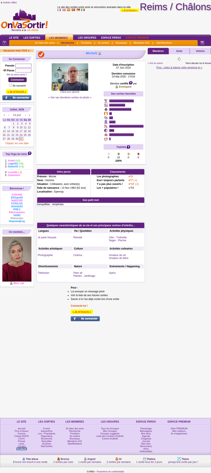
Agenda (146, 436)
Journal (146, 441)
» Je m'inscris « (129, 10)
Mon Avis (146, 443)
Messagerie (146, 431)
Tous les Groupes (110, 428)
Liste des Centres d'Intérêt (109, 436)
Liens (21, 443)
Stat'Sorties (47, 446)
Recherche (67, 42)
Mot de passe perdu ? (17, 74)
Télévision (43, 272)
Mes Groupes (110, 431)
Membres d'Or (142, 42)
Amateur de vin (117, 255)
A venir (46, 428)
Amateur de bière (118, 258)
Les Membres (58, 38)
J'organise (146, 438)
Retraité (77, 237)
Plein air (78, 272)
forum (208, 63)
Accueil (21, 428)
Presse (21, 441)
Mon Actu (146, 433)
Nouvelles (47, 441)
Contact (22, 446)
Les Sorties (31, 37)
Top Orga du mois (16, 154)
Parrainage (146, 428)
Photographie (45, 255)
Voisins (200, 51)
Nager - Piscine (117, 240)
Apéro (112, 272)
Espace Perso (111, 37)
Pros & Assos (21, 431)
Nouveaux (121, 42)
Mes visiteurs (179, 431)
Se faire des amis (45, 42)
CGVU (21, 438)
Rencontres (146, 446)
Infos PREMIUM (179, 428)
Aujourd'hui (47, 431)
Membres (158, 51)
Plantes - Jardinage (84, 275)
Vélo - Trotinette (118, 237)
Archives (46, 443)
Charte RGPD (21, 436)
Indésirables (146, 451)
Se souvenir (19, 85)
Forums (22, 433)
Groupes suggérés (110, 433)
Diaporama (46, 436)
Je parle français (47, 237)
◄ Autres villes (8, 2)
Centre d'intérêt (110, 438)
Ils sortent (103, 42)
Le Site (14, 37)
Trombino (86, 42)
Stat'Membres (164, 42)
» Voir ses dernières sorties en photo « (70, 97)
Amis (179, 51)
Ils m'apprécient (179, 433)
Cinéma (77, 255)
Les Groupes (87, 37)
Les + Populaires (46, 433)
